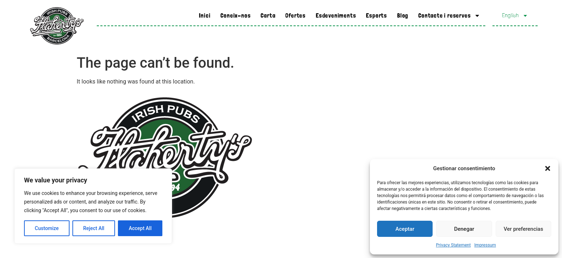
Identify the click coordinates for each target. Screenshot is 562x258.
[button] (547, 168)
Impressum (485, 245)
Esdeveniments (336, 15)
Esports (376, 15)
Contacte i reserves (449, 15)
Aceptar (404, 229)
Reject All (93, 228)
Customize (47, 228)
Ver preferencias (523, 229)
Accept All (140, 228)
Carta (268, 15)
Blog (402, 15)
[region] (93, 206)
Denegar (464, 229)
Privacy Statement (453, 245)
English (515, 15)
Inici (204, 15)
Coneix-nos (235, 15)
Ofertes (295, 15)
